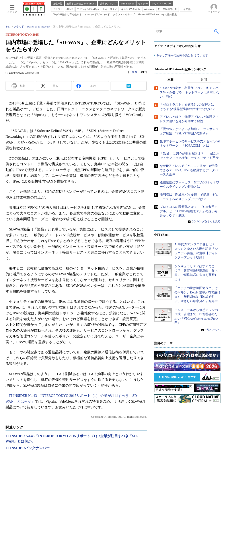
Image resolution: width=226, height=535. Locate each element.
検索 (216, 31)
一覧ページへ (212, 330)
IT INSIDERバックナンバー (28, 448)
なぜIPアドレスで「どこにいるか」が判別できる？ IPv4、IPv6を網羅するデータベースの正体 (189, 170)
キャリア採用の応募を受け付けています (182, 55)
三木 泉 (133, 72)
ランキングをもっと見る (205, 221)
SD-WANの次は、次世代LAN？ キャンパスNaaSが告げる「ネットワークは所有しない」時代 (189, 92)
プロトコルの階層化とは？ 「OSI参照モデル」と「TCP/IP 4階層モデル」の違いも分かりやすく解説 (189, 211)
